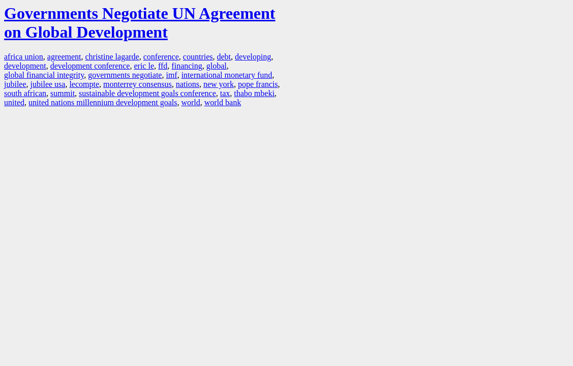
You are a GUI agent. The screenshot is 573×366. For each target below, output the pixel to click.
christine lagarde (112, 56)
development (25, 66)
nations (187, 84)
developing (253, 56)
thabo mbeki (254, 93)
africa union (23, 56)
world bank (222, 102)
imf (171, 75)
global (216, 66)
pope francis (258, 84)
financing (186, 66)
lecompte (84, 84)
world (190, 102)
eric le (144, 66)
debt (224, 56)
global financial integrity (44, 75)
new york (218, 84)
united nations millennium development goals (102, 102)
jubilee (15, 84)
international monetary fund (227, 75)
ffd (162, 66)
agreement (64, 56)
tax (225, 93)
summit (62, 93)
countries (198, 56)
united (14, 102)
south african (25, 93)
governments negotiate (125, 75)
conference (161, 56)
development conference (90, 66)
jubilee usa (48, 84)
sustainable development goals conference (147, 93)
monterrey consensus (137, 84)
